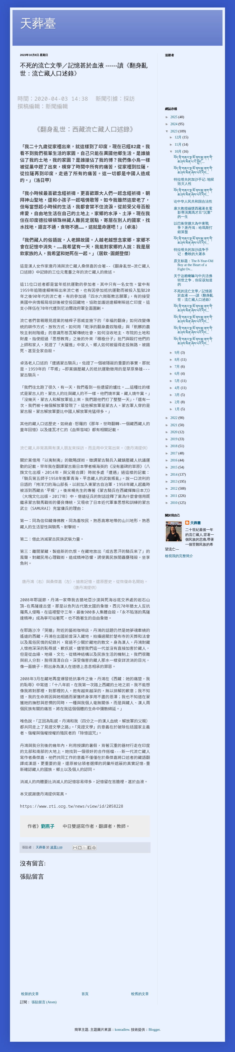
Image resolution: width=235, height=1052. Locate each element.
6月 (177, 373)
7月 (177, 366)
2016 (174, 460)
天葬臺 (38, 23)
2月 (177, 402)
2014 (174, 474)
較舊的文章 (140, 994)
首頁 (85, 994)
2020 (174, 432)
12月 (178, 137)
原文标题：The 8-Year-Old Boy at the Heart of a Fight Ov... (193, 265)
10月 (178, 151)
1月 (177, 409)
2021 (174, 425)
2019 (174, 439)
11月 (178, 144)
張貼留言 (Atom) (44, 1002)
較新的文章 (30, 994)
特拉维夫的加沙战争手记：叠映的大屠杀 (191, 252)
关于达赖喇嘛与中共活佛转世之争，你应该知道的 (193, 280)
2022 (174, 418)
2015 (174, 467)
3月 (177, 395)
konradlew (122, 1030)
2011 (174, 496)
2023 (174, 131)
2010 (174, 503)
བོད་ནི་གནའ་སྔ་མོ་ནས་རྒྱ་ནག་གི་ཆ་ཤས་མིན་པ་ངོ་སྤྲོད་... (193, 160)
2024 (174, 124)
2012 (174, 488)
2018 (174, 446)
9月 (177, 352)
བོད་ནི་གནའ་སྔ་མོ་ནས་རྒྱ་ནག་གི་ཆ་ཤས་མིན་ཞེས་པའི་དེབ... (193, 171)
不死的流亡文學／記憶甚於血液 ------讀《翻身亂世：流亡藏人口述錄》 (193, 295)
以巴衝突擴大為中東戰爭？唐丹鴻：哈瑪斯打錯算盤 (193, 228)
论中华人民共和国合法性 (193, 201)
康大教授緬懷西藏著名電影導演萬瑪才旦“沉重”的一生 (193, 213)
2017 (174, 453)
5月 (177, 381)
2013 (174, 481)
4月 (177, 388)
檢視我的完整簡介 (179, 556)
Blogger (154, 1030)
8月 (177, 359)
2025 (174, 117)
